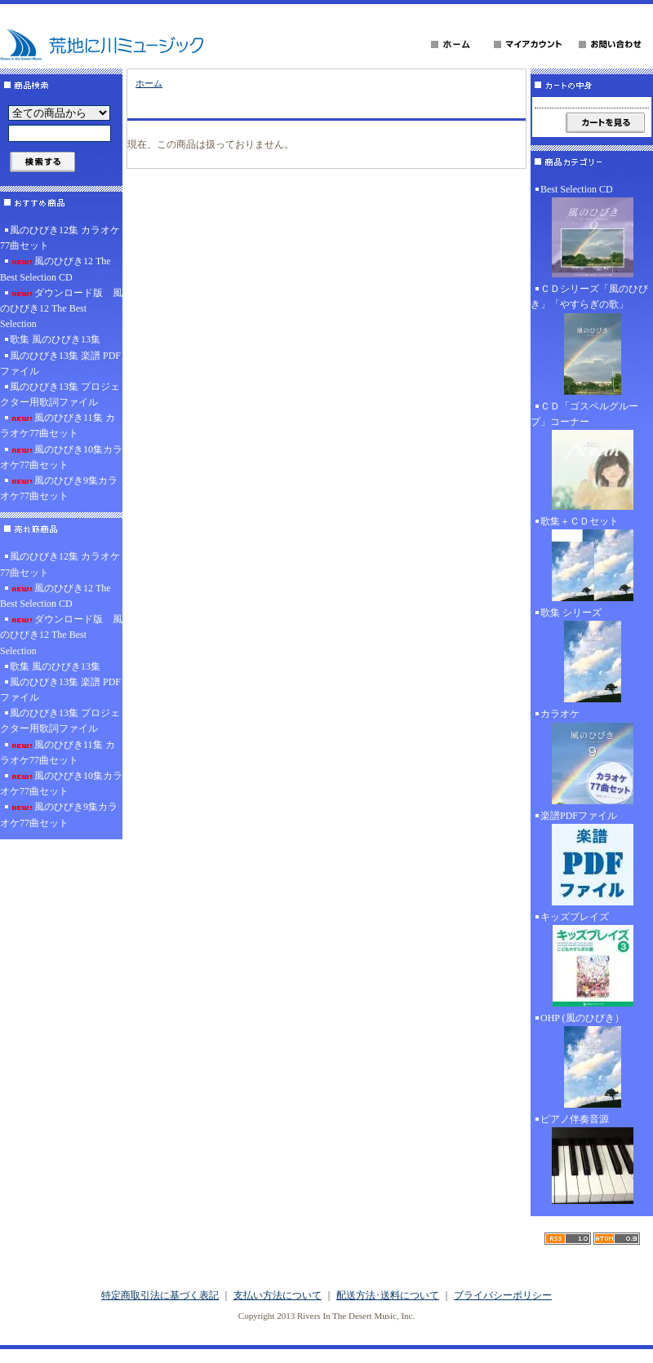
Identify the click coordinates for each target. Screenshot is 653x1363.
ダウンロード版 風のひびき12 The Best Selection (61, 308)
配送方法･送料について (387, 1295)
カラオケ (592, 758)
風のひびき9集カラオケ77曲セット (59, 488)
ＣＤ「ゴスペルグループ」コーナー (592, 457)
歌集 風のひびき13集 (55, 339)
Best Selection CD (592, 232)
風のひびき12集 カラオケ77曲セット (60, 237)
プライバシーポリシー (503, 1295)
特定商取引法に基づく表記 (160, 1295)
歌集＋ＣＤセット (592, 560)
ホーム (148, 83)
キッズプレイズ (592, 961)
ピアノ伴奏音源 (592, 1160)
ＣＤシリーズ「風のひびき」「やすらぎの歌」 (592, 340)
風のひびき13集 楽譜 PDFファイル (60, 363)
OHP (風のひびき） (592, 1062)
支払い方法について (277, 1295)
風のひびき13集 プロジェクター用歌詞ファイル (60, 394)
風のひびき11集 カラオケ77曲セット (57, 425)
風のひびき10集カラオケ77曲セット (61, 457)
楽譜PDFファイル (592, 859)
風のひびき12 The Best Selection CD (55, 268)
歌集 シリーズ (592, 656)
